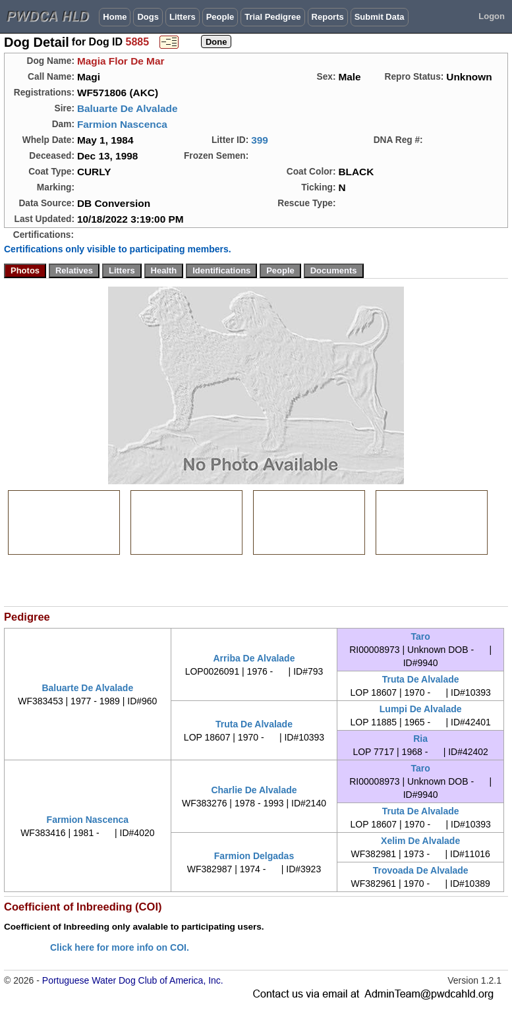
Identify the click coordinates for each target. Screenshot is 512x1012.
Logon (491, 16)
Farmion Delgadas (254, 856)
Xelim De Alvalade (420, 840)
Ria (420, 738)
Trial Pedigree (272, 17)
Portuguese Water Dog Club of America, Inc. (132, 980)
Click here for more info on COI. (119, 947)
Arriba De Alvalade (254, 658)
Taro (420, 636)
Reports (328, 17)
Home (115, 17)
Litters (182, 17)
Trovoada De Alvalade (421, 870)
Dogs (148, 17)
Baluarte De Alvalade (127, 108)
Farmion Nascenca (122, 124)
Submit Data (380, 17)
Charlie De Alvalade (254, 790)
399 (259, 140)
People (220, 17)
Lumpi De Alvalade (421, 709)
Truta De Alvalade (420, 679)
